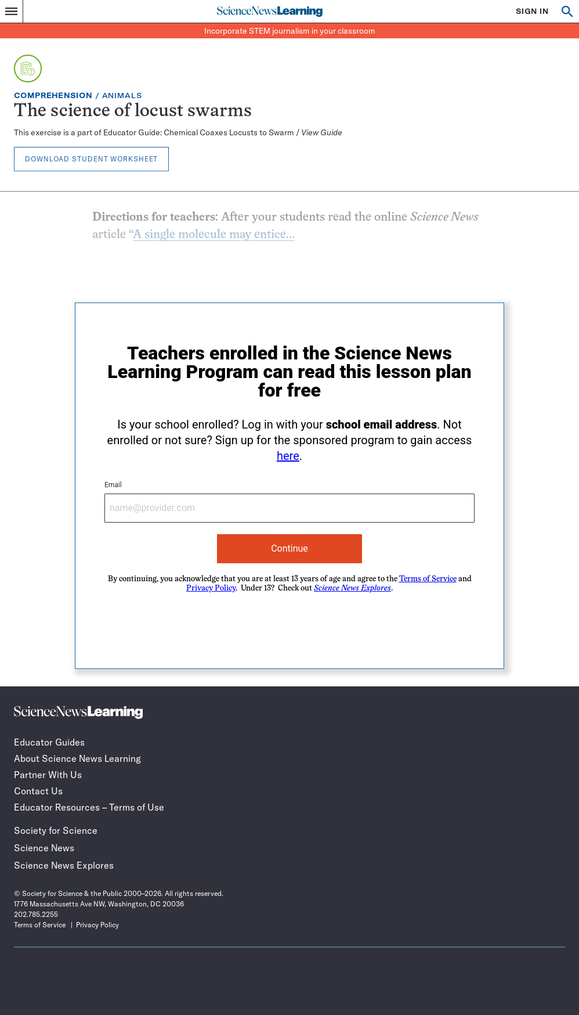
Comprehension (53, 95)
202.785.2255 (36, 914)
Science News (44, 848)
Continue (289, 548)
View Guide (321, 132)
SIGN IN (532, 11)
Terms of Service (428, 579)
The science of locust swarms (133, 111)
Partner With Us (48, 774)
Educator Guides (49, 742)
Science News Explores (64, 865)
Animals (122, 95)
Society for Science (55, 830)
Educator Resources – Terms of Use (89, 807)
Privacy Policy (211, 588)
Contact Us (38, 791)
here (288, 456)
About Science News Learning (77, 758)
